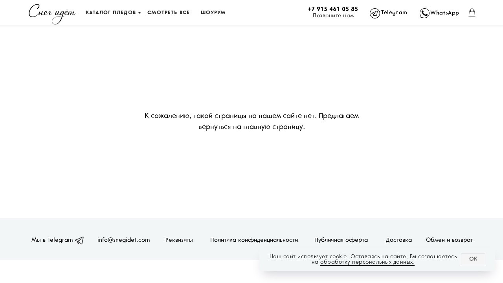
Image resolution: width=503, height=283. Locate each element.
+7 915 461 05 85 (333, 9)
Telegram (394, 12)
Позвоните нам (333, 15)
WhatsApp (444, 13)
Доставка (399, 240)
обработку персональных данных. (367, 262)
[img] (52, 14)
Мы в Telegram (52, 240)
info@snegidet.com (123, 240)
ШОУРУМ (213, 13)
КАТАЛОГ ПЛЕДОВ (111, 13)
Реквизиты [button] (179, 240)
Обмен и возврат (449, 240)
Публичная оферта (341, 240)
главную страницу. (274, 127)
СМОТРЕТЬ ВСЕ (168, 13)
